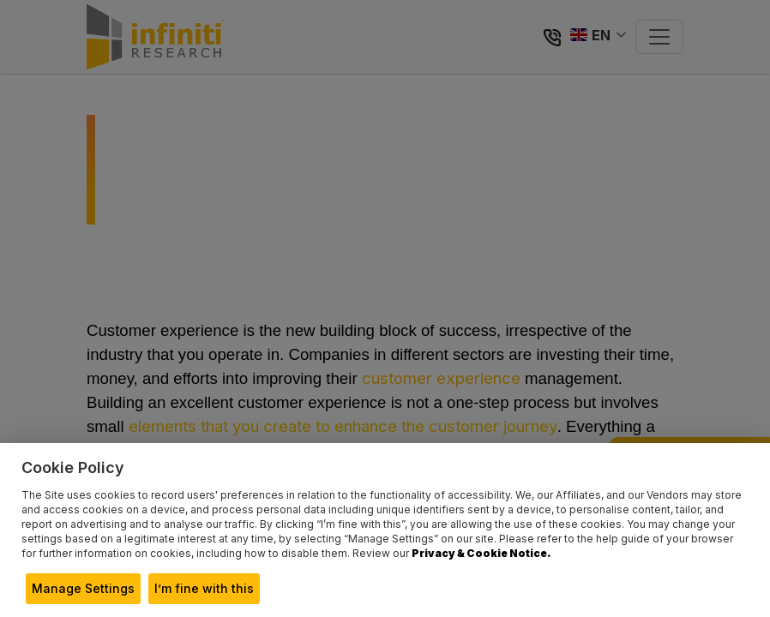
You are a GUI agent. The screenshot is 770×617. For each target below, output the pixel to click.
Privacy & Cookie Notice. (481, 553)
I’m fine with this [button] (204, 588)
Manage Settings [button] (83, 588)
